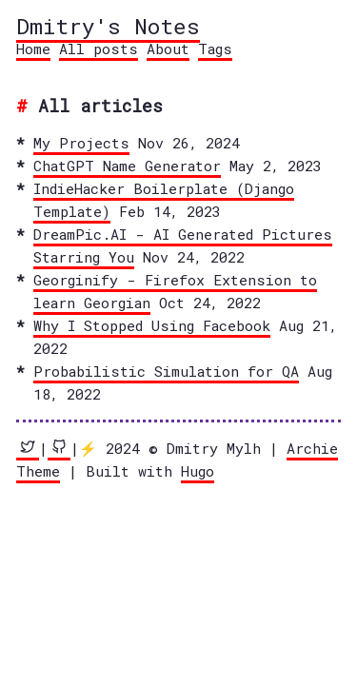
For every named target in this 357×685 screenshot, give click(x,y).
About (168, 48)
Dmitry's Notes (108, 25)
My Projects (81, 142)
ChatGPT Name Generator (127, 165)
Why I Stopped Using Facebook (151, 325)
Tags (215, 48)
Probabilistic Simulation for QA (166, 371)
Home (33, 48)
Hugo (197, 470)
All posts (98, 48)
